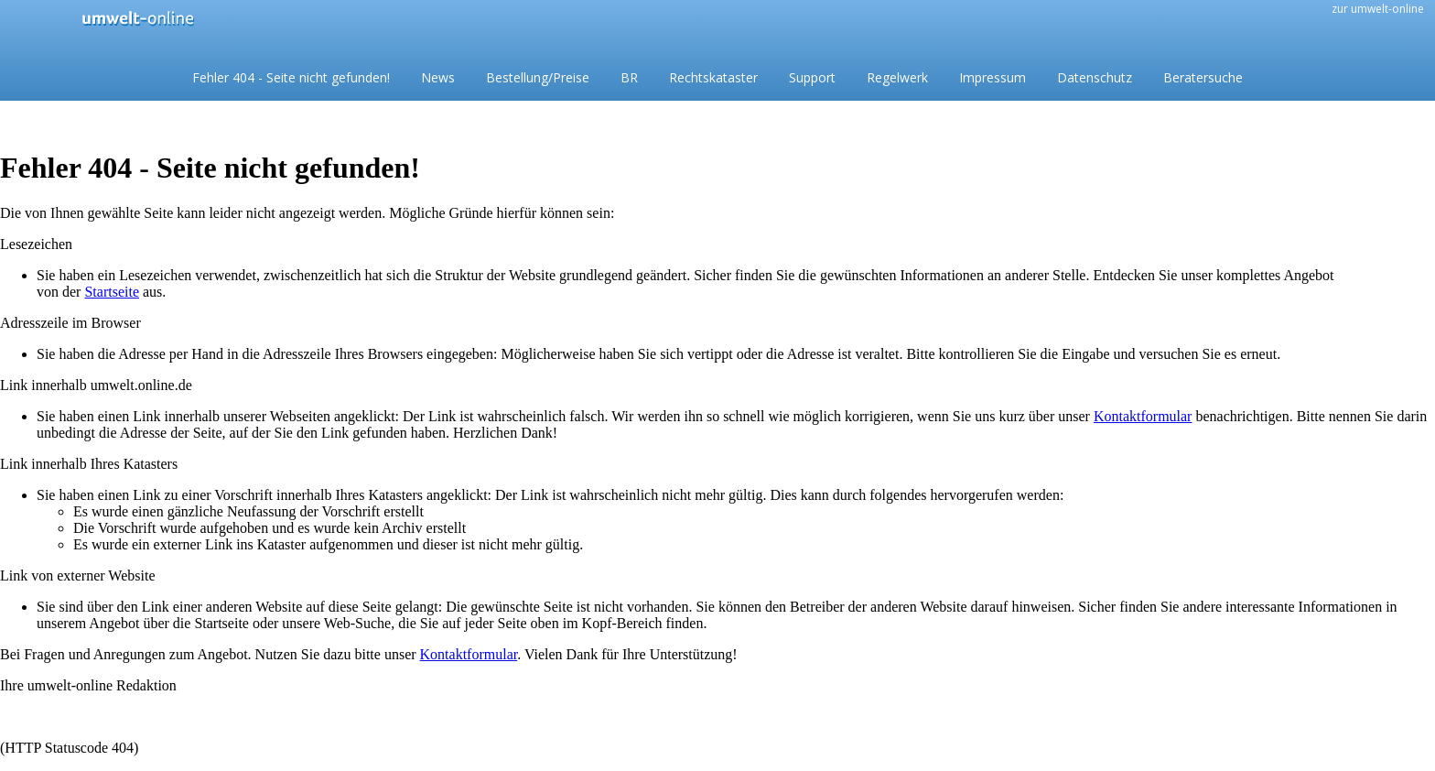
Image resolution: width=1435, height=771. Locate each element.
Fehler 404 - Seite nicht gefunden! (291, 77)
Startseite (111, 291)
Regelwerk (897, 77)
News (438, 77)
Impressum (992, 77)
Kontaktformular (1143, 416)
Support (812, 77)
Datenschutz (1094, 77)
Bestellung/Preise (537, 77)
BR (629, 77)
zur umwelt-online (1378, 8)
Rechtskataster (713, 77)
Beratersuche (1203, 77)
